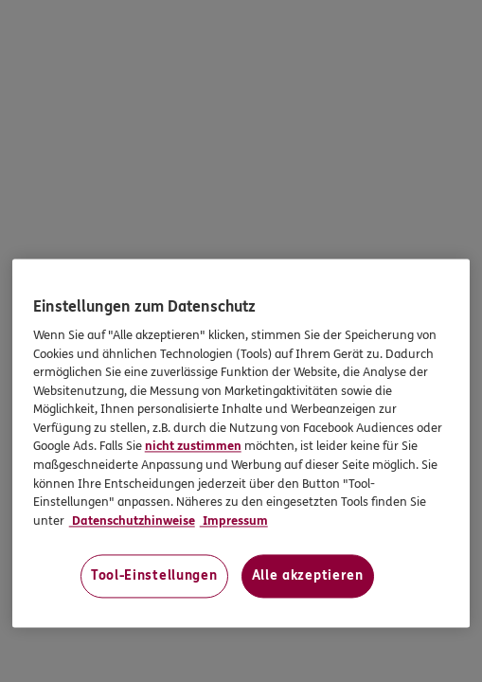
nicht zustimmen (193, 447)
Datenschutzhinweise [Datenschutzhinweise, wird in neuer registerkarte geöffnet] (132, 521)
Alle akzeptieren (308, 575)
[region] (241, 443)
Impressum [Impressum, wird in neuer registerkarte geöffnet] (234, 521)
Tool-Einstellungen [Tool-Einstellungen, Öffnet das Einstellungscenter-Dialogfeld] (154, 575)
